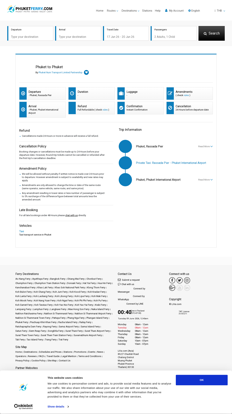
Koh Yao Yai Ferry (84, 304)
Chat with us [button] (126, 284)
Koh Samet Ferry (23, 304)
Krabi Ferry (100, 304)
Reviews (32, 356)
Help (158, 10)
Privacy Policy (22, 360)
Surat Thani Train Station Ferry (56, 335)
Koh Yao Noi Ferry (64, 304)
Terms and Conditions (89, 356)
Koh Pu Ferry (100, 300)
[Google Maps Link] (172, 288)
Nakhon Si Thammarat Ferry (58, 313)
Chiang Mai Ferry (75, 278)
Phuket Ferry (21, 322)
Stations (147, 10)
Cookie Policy (38, 360)
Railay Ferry (85, 322)
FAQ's (42, 356)
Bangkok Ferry (57, 278)
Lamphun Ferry (40, 309)
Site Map (52, 360)
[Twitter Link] (180, 280)
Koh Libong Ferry (64, 296)
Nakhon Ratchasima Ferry (28, 313)
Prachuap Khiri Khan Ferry (43, 322)
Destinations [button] (129, 10)
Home (99, 10)
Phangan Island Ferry (97, 318)
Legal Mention (68, 356)
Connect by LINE (130, 303)
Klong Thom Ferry (96, 287)
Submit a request (129, 279)
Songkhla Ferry (55, 331)
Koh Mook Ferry (23, 300)
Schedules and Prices (50, 352)
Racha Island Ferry (67, 322)
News (100, 352)
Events (91, 352)
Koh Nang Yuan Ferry (44, 300)
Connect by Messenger (131, 290)
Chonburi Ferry (94, 278)
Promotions (80, 352)
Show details (55, 406)
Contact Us (64, 360)
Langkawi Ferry (58, 309)
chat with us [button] (71, 215)
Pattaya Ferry (58, 318)
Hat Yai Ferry (89, 283)
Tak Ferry (20, 339)
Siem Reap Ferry (37, 331)
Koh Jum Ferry (60, 291)
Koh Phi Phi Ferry (83, 300)
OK (202, 380)
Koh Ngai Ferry (65, 300)
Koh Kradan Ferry (96, 291)
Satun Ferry (21, 331)
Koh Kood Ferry (78, 291)
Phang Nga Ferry (75, 318)
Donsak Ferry (74, 283)
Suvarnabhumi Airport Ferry (88, 335)
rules (186, 95)
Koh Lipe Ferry (82, 296)
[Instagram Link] (187, 280)
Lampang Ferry (23, 309)
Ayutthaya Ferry (40, 278)
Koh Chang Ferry (42, 291)
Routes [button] (111, 10)
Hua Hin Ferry (104, 283)
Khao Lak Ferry (45, 287)
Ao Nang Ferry (22, 278)
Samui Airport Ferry (69, 326)
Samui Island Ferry (90, 326)
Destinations (30, 352)
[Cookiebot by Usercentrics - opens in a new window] (23, 407)
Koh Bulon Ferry (23, 291)
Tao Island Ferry (35, 339)
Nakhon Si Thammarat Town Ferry (32, 318)
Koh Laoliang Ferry (43, 296)
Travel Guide (53, 356)
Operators (20, 356)
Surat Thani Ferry (74, 331)
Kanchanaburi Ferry (25, 287)
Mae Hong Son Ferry (78, 309)
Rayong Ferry (50, 326)
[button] (206, 10)
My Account (174, 10)
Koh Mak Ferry (99, 296)
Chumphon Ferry (23, 283)
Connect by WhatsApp (131, 298)
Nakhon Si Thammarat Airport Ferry (93, 313)
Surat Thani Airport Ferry (97, 331)
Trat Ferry (63, 339)
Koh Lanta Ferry (23, 296)
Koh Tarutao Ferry (43, 304)
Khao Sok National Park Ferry (70, 287)
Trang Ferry (51, 339)
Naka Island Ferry (100, 309)
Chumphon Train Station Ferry (49, 283)
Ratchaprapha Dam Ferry (28, 326)
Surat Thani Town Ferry (27, 335)
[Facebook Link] (172, 280)
